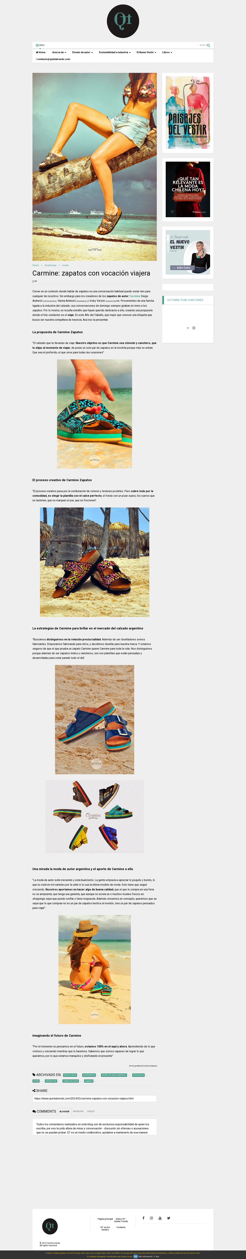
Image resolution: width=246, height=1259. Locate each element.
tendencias (51, 265)
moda (65, 265)
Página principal (105, 1219)
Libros (167, 52)
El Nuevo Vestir (146, 52)
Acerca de (59, 52)
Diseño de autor (82, 52)
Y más (156, 1256)
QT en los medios (105, 1228)
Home (40, 52)
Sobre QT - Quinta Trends (121, 1220)
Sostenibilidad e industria (115, 52)
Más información (145, 1256)
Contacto (121, 1227)
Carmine (134, 296)
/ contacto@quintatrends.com (53, 59)
